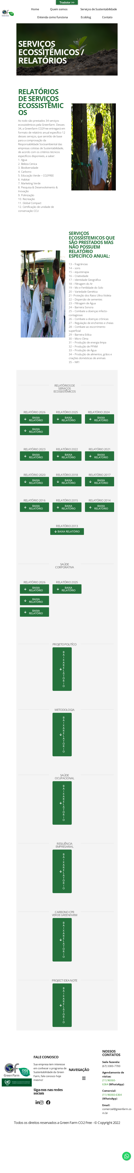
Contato (107, 17)
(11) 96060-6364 (112, 1094)
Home (35, 9)
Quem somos (58, 9)
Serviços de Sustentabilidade (98, 9)
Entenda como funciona (52, 17)
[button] (59, 9)
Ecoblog (86, 17)
